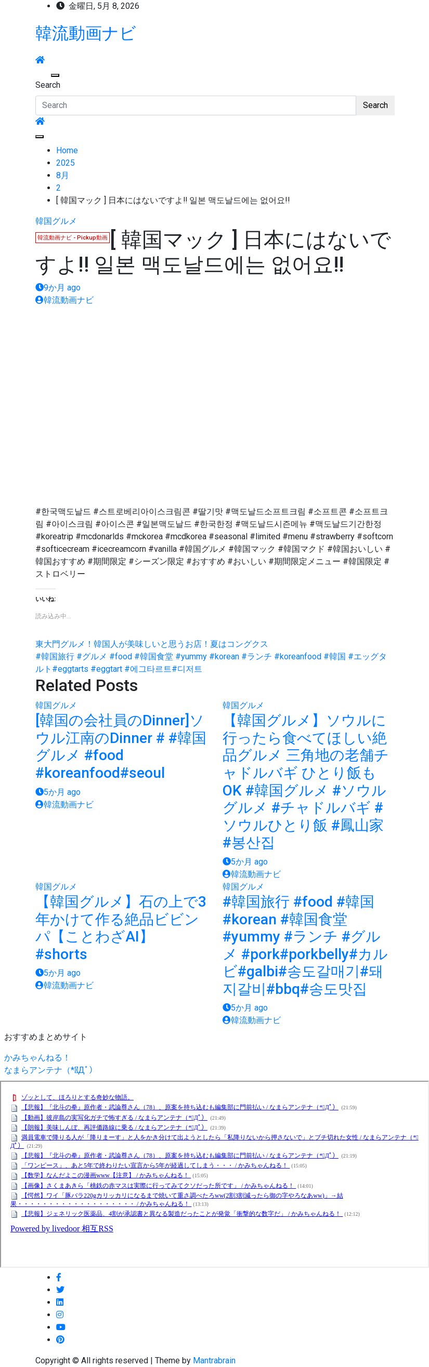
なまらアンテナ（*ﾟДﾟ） (50, 1070)
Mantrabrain (214, 1360)
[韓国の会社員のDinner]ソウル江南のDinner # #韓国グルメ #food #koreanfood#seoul (120, 746)
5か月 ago (58, 792)
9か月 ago (58, 288)
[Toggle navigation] (42, 75)
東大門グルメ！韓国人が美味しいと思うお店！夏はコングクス (151, 644)
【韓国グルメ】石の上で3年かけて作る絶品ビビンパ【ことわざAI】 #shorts (120, 928)
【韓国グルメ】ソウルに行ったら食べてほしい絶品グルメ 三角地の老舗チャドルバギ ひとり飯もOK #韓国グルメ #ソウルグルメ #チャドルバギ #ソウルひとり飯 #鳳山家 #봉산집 (306, 781)
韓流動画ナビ (85, 33)
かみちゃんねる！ (37, 1058)
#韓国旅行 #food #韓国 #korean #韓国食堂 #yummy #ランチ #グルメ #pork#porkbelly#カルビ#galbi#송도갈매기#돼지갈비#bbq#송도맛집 (305, 945)
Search (47, 85)
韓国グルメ (56, 221)
